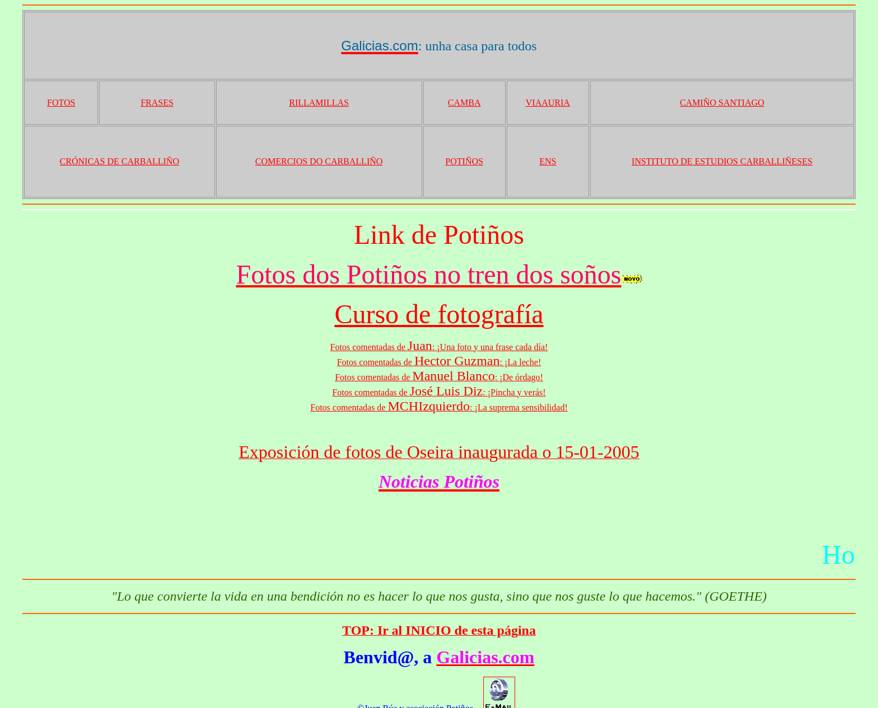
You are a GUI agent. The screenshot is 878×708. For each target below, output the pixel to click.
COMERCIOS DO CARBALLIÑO (319, 161)
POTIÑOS (464, 161)
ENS (547, 161)
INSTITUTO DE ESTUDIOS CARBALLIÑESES (722, 161)
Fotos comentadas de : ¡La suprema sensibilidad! (438, 407)
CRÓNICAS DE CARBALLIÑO (119, 161)
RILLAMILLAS (319, 102)
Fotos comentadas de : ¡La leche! (439, 362)
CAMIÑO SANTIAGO (722, 102)
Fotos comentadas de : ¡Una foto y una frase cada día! (439, 347)
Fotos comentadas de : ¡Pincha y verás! (438, 392)
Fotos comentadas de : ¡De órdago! (439, 377)
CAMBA (464, 102)
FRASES (157, 102)
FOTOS (61, 102)
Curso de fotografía (438, 314)
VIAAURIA (548, 102)
